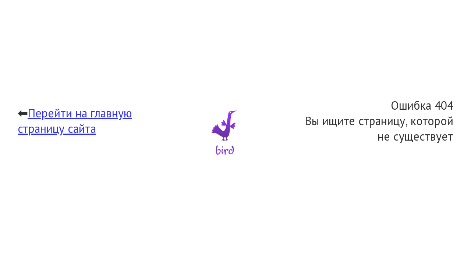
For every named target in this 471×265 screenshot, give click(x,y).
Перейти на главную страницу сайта (75, 120)
